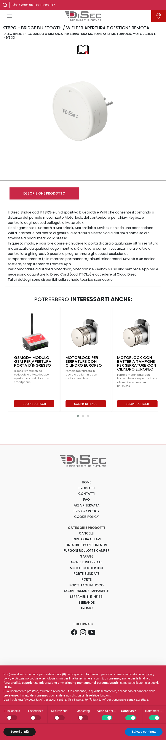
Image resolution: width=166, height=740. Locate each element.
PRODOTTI (86, 488)
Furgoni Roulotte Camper (86, 550)
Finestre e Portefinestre (86, 545)
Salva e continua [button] (144, 731)
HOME (86, 482)
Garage (86, 556)
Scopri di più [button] (19, 731)
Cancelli (86, 533)
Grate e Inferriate (86, 562)
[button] (77, 416)
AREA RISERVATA (86, 505)
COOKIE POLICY (86, 516)
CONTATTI (86, 493)
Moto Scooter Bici (86, 568)
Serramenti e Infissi (86, 596)
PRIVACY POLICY (86, 511)
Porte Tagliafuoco (86, 585)
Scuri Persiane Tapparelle (86, 591)
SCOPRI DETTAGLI (34, 404)
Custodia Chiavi (86, 539)
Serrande (86, 602)
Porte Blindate (86, 573)
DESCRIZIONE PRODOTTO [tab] (44, 193)
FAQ (86, 499)
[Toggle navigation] (9, 16)
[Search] (86, 5)
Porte (86, 579)
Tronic (86, 608)
